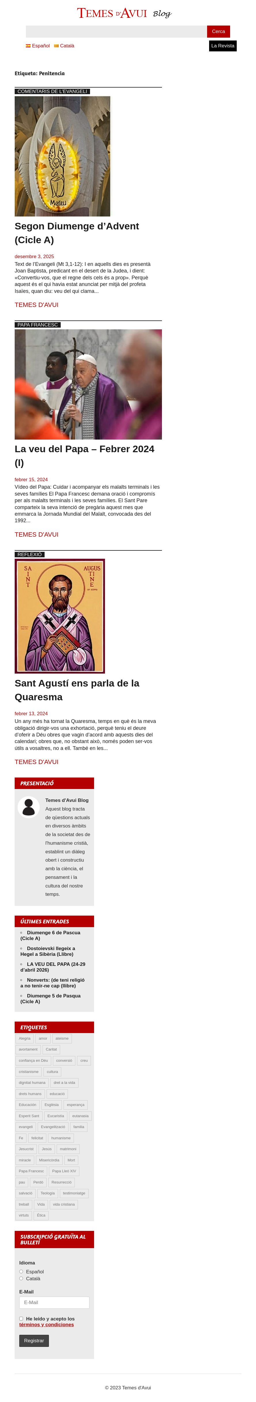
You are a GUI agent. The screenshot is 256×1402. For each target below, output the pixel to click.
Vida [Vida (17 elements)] (41, 1204)
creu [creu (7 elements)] (84, 1060)
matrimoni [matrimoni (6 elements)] (68, 1149)
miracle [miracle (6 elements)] (25, 1160)
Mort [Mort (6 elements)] (71, 1160)
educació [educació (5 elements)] (57, 1094)
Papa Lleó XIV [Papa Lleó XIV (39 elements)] (64, 1171)
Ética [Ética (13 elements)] (41, 1215)
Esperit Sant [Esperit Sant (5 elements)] (29, 1116)
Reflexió (30, 554)
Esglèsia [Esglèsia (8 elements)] (52, 1105)
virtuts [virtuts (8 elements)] (24, 1215)
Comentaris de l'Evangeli (52, 91)
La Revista (222, 46)
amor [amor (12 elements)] (43, 1038)
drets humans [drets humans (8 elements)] (30, 1094)
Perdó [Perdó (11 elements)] (38, 1182)
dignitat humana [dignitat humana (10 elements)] (32, 1082)
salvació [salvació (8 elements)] (25, 1193)
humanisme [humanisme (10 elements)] (61, 1138)
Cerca (218, 31)
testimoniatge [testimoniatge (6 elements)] (74, 1193)
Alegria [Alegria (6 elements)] (24, 1038)
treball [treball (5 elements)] (24, 1204)
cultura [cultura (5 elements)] (52, 1072)
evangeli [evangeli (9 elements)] (26, 1127)
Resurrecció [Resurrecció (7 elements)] (61, 1182)
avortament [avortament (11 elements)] (28, 1049)
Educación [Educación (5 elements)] (27, 1105)
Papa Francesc (38, 325)
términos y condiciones (46, 1324)
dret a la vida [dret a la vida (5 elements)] (64, 1082)
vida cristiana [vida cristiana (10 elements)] (64, 1204)
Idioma (27, 1263)
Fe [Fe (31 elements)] (21, 1138)
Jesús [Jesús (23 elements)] (46, 1149)
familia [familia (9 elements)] (78, 1127)
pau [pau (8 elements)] (22, 1182)
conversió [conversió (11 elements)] (64, 1060)
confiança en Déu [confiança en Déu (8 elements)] (33, 1060)
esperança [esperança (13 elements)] (76, 1105)
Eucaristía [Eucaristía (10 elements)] (55, 1116)
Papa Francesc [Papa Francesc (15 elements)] (31, 1171)
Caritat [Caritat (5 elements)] (51, 1049)
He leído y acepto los (47, 1321)
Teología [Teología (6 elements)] (48, 1193)
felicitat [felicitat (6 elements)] (37, 1138)
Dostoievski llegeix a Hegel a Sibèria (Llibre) (47, 951)
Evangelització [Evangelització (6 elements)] (53, 1127)
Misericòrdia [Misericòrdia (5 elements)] (49, 1160)
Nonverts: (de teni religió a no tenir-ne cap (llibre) (52, 983)
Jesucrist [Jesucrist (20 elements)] (26, 1149)
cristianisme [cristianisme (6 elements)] (29, 1072)
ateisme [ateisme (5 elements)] (62, 1038)
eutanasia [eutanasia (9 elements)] (80, 1116)
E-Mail (26, 1292)
